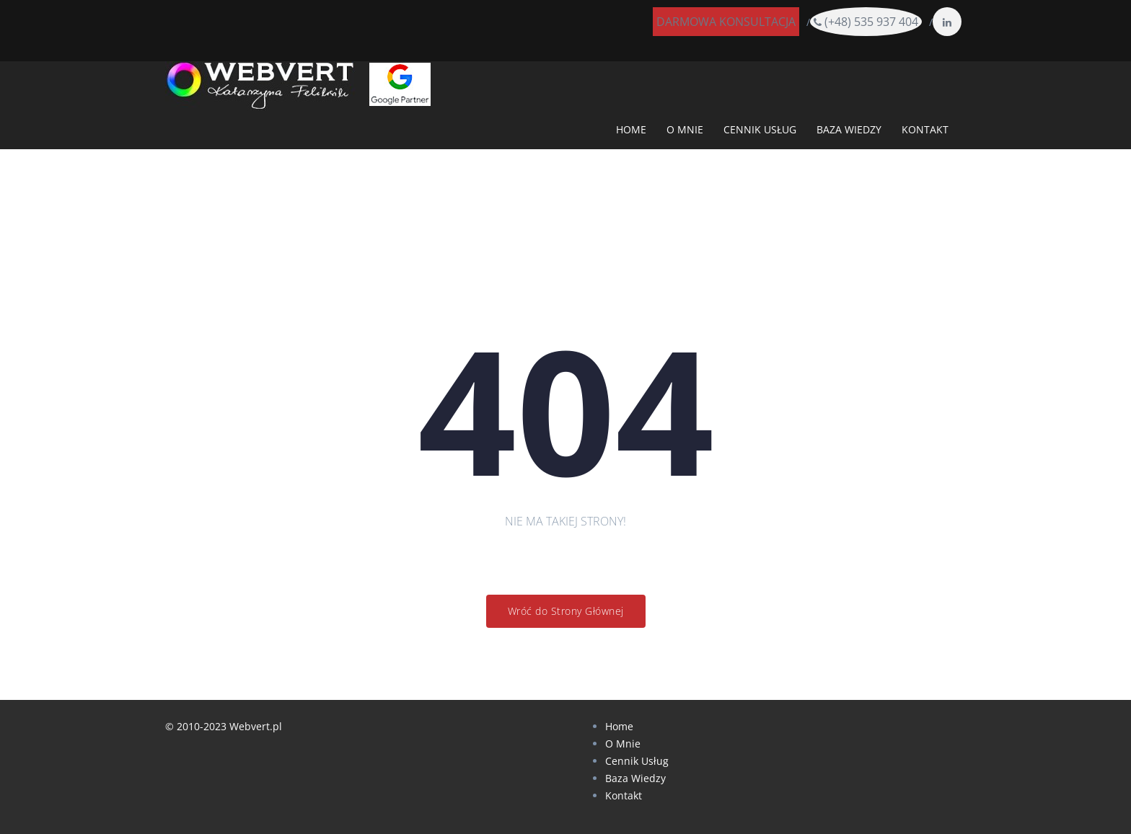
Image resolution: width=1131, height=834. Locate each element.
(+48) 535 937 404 (866, 22)
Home (619, 726)
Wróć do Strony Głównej (566, 611)
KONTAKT (925, 129)
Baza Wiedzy (635, 778)
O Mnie (623, 743)
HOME (631, 129)
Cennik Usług (637, 761)
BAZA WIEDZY (849, 129)
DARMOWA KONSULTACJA (726, 22)
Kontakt (623, 795)
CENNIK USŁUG (759, 129)
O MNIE (684, 129)
